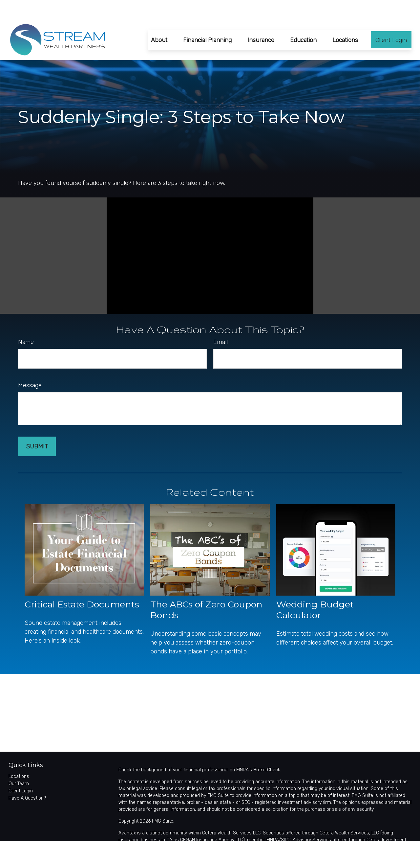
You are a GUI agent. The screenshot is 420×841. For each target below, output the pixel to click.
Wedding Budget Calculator (315, 591)
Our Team (19, 764)
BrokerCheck (266, 750)
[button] (159, 20)
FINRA (272, 820)
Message (30, 366)
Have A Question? (27, 779)
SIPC (285, 820)
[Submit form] (37, 427)
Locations (19, 757)
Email (220, 322)
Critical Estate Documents (82, 585)
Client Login (21, 771)
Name (26, 322)
